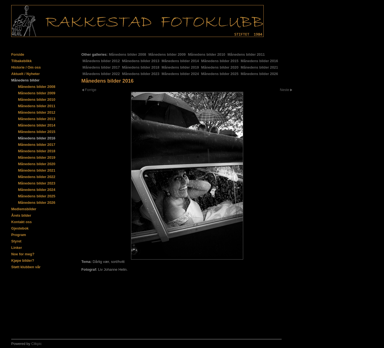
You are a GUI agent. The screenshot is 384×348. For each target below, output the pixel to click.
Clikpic (36, 344)
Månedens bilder (25, 80)
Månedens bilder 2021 (259, 67)
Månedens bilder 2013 (140, 61)
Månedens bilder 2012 (101, 61)
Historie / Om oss (26, 67)
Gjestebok (20, 228)
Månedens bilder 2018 (140, 67)
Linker (16, 248)
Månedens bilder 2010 (206, 54)
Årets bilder (21, 215)
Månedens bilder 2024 (180, 74)
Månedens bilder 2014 (180, 61)
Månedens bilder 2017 (101, 67)
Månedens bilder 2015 (219, 61)
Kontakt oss (21, 222)
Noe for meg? (22, 254)
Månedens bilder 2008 (127, 54)
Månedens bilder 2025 (219, 74)
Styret (16, 241)
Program (18, 235)
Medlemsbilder (23, 209)
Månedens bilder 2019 (180, 67)
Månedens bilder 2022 (101, 74)
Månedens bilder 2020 (219, 67)
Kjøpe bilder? (22, 260)
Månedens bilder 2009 (167, 54)
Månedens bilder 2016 (259, 61)
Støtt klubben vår (26, 267)
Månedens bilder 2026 (259, 74)
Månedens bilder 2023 (140, 74)
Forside (17, 54)
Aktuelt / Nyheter (25, 74)
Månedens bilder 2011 (246, 54)
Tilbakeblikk (21, 61)
